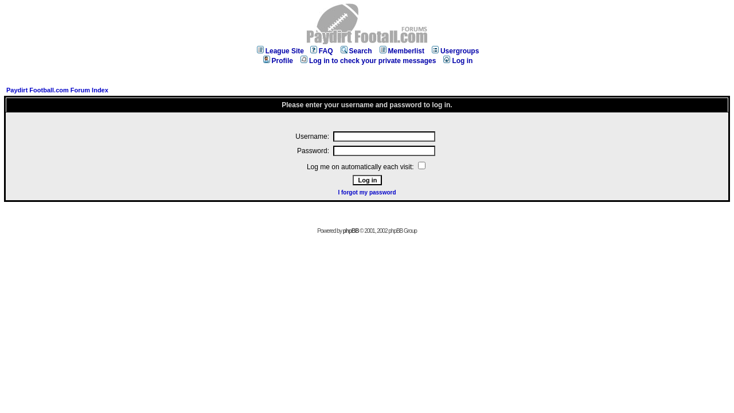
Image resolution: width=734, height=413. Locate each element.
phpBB (351, 231)
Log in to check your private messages (368, 61)
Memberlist (402, 51)
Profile (278, 61)
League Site (280, 51)
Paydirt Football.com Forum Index (57, 90)
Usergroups (455, 51)
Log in (458, 61)
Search (356, 51)
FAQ (321, 51)
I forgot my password (367, 192)
